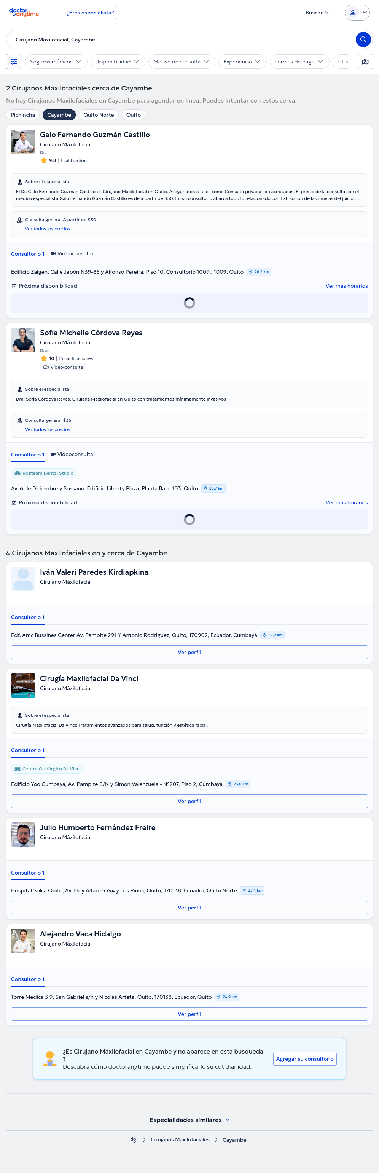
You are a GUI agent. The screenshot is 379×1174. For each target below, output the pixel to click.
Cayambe (59, 114)
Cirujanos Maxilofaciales (180, 1141)
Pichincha (23, 114)
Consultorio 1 (28, 254)
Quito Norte (98, 114)
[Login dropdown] (357, 13)
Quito (133, 114)
